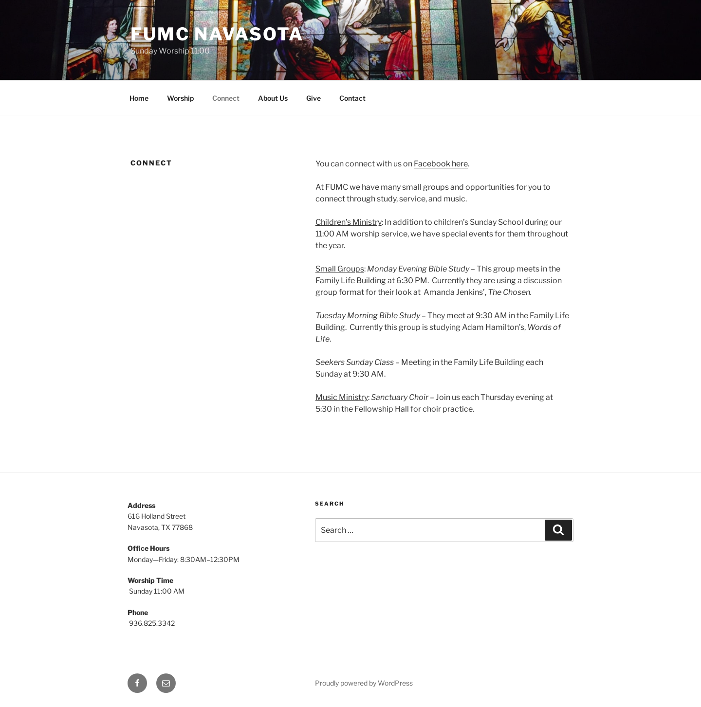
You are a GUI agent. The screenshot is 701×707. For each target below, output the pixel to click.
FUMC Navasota (216, 34)
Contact (352, 98)
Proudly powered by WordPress (364, 683)
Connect (226, 98)
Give (313, 98)
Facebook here (441, 163)
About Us (273, 98)
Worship (180, 98)
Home (138, 98)
